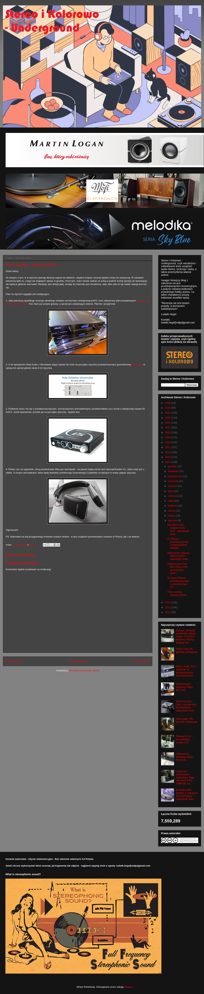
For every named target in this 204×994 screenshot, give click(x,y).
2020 (168, 432)
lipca (171, 491)
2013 (168, 602)
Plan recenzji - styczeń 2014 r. (177, 594)
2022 (168, 422)
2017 (168, 447)
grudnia (172, 466)
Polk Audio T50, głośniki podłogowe (186, 720)
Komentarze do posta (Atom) (84, 670)
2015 (168, 457)
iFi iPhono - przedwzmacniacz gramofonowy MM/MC (178, 543)
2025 (168, 407)
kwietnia (173, 505)
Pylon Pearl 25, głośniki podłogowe (186, 650)
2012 (168, 607)
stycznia (173, 520)
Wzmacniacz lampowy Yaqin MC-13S (184, 687)
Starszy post (141, 661)
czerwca (173, 495)
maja (171, 500)
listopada (173, 471)
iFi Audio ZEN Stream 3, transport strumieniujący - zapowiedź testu (187, 794)
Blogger (128, 987)
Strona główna (78, 661)
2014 (168, 462)
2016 (168, 452)
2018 (168, 442)
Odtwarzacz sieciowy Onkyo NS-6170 (185, 756)
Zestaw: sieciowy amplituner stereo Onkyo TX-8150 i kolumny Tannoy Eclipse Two (186, 636)
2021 (168, 427)
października (175, 476)
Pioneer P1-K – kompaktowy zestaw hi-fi (184, 739)
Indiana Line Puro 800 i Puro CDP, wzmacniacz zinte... (177, 568)
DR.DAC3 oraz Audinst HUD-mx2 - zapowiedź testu (178, 529)
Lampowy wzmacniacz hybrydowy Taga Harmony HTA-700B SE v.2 (185, 777)
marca (172, 510)
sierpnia (172, 486)
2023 (168, 417)
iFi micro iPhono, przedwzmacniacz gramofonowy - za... (178, 582)
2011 (168, 612)
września (173, 481)
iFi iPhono (137, 364)
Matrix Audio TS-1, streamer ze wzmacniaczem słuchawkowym (186, 671)
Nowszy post (14, 661)
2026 (168, 402)
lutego (171, 515)
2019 (168, 437)
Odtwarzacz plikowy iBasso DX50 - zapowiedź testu (178, 556)
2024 (168, 412)
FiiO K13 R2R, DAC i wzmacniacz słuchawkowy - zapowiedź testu (186, 706)
